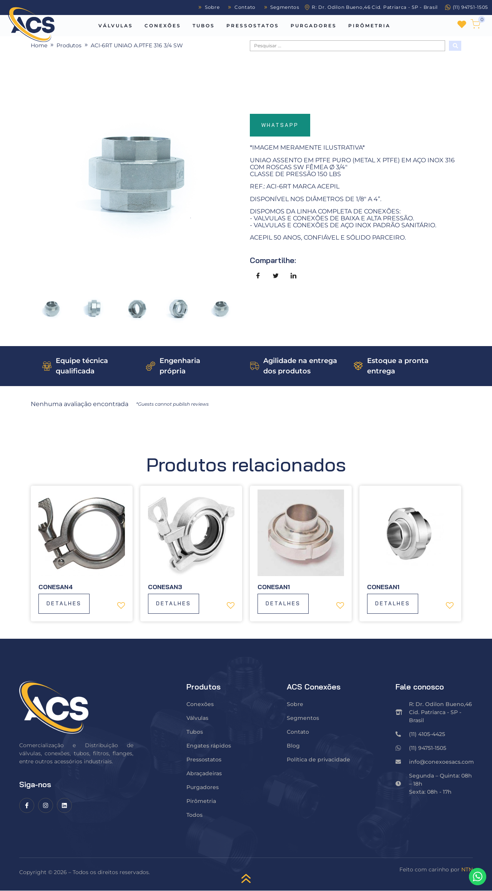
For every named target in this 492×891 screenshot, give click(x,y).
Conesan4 (55, 587)
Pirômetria (369, 25)
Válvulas (115, 25)
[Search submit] (455, 46)
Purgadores (314, 25)
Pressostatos (252, 25)
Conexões (163, 25)
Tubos (204, 25)
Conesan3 (165, 587)
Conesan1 (274, 587)
